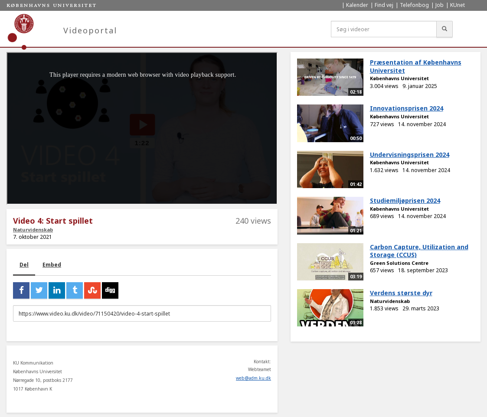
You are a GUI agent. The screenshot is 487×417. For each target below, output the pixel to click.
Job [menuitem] (439, 5)
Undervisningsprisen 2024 (409, 154)
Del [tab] (24, 264)
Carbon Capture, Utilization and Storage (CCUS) (419, 251)
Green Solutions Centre (399, 263)
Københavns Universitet (399, 78)
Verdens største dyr (401, 293)
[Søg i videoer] (384, 29)
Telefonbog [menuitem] (414, 5)
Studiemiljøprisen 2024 (405, 200)
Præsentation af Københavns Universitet (415, 66)
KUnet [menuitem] (457, 5)
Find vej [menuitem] (384, 5)
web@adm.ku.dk (253, 378)
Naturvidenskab (33, 229)
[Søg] (444, 29)
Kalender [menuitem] (357, 5)
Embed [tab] (51, 264)
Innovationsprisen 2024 (406, 108)
